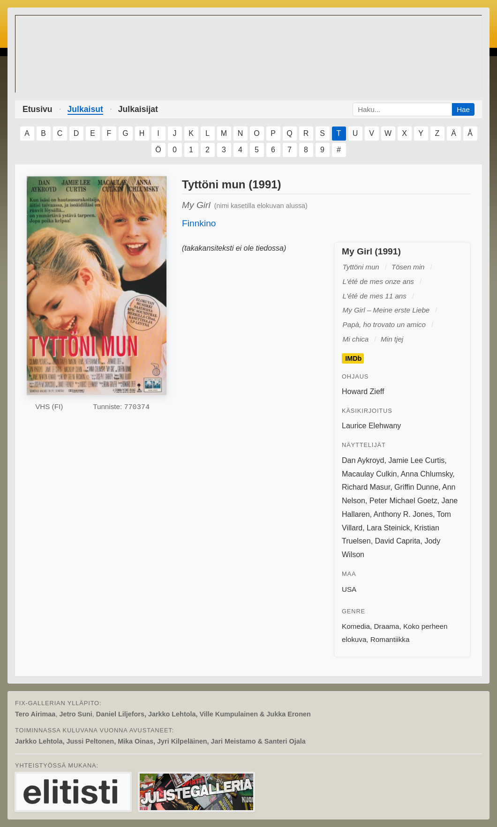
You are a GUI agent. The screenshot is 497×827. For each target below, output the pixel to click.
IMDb (353, 358)
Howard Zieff (363, 391)
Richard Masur (366, 487)
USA (349, 589)
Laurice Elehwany (371, 426)
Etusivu (38, 109)
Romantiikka (390, 639)
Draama (386, 626)
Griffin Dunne (416, 487)
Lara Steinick (388, 528)
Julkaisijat (138, 109)
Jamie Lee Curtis (416, 460)
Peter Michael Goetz (403, 501)
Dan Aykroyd (363, 460)
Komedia (356, 626)
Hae (463, 109)
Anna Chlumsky (426, 474)
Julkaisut (85, 109)
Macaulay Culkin (369, 474)
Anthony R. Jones (403, 514)
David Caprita (398, 541)
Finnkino (199, 223)
